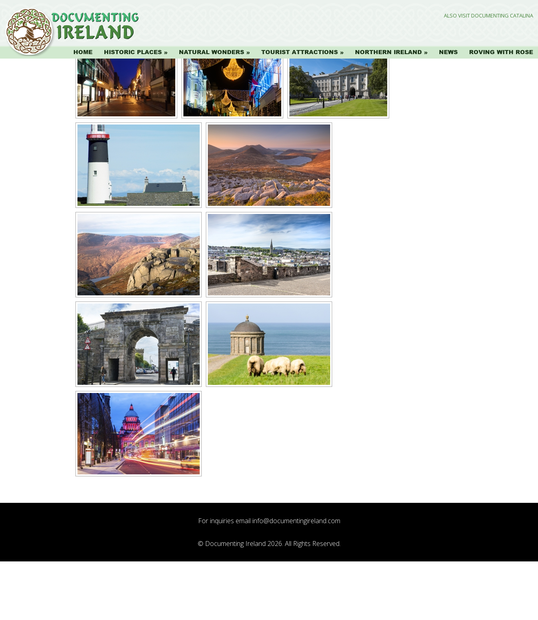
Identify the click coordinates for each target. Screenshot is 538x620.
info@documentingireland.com (296, 579)
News (448, 52)
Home (83, 52)
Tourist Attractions (299, 52)
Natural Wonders (211, 52)
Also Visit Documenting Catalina (488, 15)
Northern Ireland (388, 52)
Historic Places (133, 52)
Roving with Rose (501, 52)
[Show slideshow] (98, 102)
